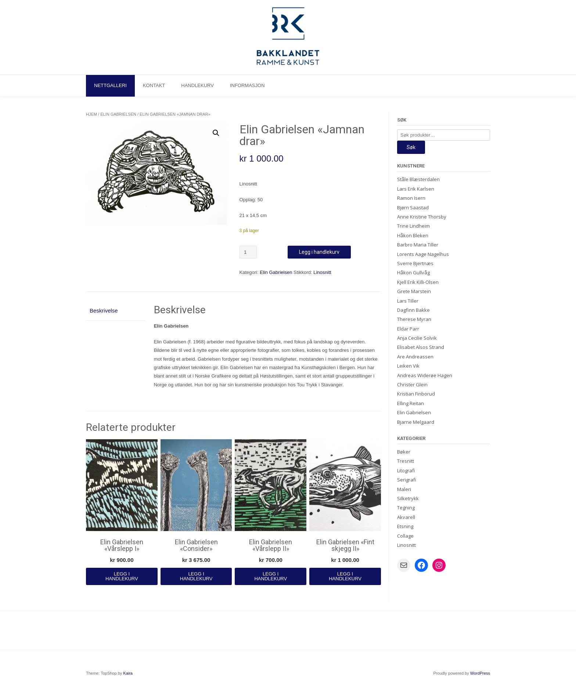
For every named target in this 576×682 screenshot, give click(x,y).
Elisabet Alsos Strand (420, 347)
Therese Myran (414, 319)
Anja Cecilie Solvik (417, 338)
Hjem (91, 114)
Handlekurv (197, 85)
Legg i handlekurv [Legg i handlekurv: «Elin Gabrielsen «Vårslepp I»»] (121, 576)
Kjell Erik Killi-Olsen (418, 282)
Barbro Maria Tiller (417, 244)
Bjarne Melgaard (415, 422)
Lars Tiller (407, 300)
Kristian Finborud (416, 393)
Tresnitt (405, 461)
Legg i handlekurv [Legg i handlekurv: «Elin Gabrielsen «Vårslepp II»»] (270, 576)
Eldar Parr (408, 328)
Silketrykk (408, 498)
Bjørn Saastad (413, 207)
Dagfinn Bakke (413, 310)
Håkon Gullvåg (413, 272)
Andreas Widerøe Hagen (424, 375)
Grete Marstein (414, 291)
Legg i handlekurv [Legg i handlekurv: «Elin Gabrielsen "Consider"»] (196, 576)
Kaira (128, 673)
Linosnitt (322, 272)
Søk (411, 147)
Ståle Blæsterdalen (418, 179)
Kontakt (154, 85)
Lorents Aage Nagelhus (423, 254)
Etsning (405, 526)
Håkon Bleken (412, 235)
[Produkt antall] (248, 252)
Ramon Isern (411, 198)
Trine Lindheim (413, 226)
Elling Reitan (410, 403)
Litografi (406, 470)
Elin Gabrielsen (118, 114)
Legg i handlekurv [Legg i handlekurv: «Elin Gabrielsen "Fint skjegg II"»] (345, 576)
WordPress (480, 673)
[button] (216, 133)
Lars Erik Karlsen (415, 188)
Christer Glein (412, 384)
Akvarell (406, 517)
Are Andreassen (415, 356)
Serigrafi (406, 479)
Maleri (404, 489)
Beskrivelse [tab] (104, 310)
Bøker (403, 451)
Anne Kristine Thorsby (421, 216)
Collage (405, 536)
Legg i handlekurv (319, 252)
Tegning (406, 507)
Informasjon (247, 85)
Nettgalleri (110, 85)
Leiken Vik (408, 365)
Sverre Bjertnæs (415, 263)
